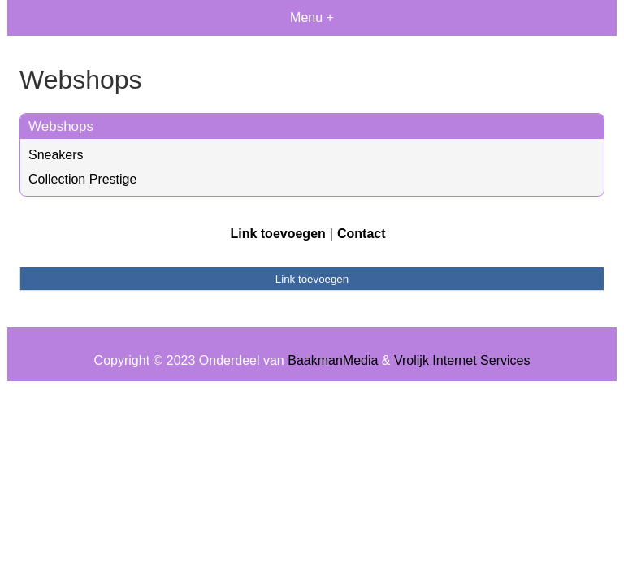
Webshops (60, 126)
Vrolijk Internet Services (462, 360)
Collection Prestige (82, 179)
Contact (361, 233)
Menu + (312, 17)
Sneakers (56, 155)
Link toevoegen (277, 233)
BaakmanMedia (333, 360)
